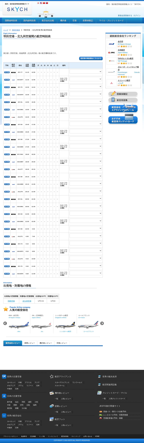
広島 (28, 405)
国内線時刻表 (29, 20)
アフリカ (28, 382)
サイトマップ (75, 436)
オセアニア (11, 385)
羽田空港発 (16, 30)
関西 (15, 405)
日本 (16, 389)
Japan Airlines (123, 52)
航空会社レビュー (13, 343)
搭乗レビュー (29, 343)
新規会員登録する (125, 15)
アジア (37, 382)
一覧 (56, 399)
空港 (75, 20)
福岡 (34, 405)
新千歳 (9, 402)
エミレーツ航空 (124, 80)
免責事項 (24, 436)
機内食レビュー (46, 343)
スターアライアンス (62, 382)
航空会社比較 (48, 20)
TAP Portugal (122, 61)
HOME (97, 436)
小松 (36, 402)
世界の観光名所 (109, 376)
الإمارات (120, 83)
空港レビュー (62, 343)
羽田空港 (11, 301)
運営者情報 (64, 436)
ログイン (136, 15)
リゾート (30, 385)
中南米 (9, 389)
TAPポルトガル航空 (125, 58)
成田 (29, 402)
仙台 (16, 402)
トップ (5, 30)
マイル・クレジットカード (111, 20)
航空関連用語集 (109, 384)
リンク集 (42, 436)
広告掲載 (33, 436)
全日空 (120, 42)
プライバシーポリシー (10, 436)
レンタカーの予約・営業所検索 (115, 415)
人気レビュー (66, 399)
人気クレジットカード (117, 398)
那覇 (16, 408)
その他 (24, 408)
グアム (20, 385)
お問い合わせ (87, 436)
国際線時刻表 (11, 20)
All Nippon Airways (124, 44)
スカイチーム (59, 385)
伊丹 (21, 405)
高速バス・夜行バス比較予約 (114, 412)
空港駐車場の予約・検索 (113, 418)
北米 (37, 385)
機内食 (63, 20)
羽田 (23, 402)
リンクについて (53, 436)
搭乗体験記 (88, 20)
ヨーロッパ (11, 382)
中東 (20, 382)
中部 (8, 405)
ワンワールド (77, 382)
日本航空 (121, 50)
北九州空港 (27, 301)
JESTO (70, 440)
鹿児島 (9, 408)
